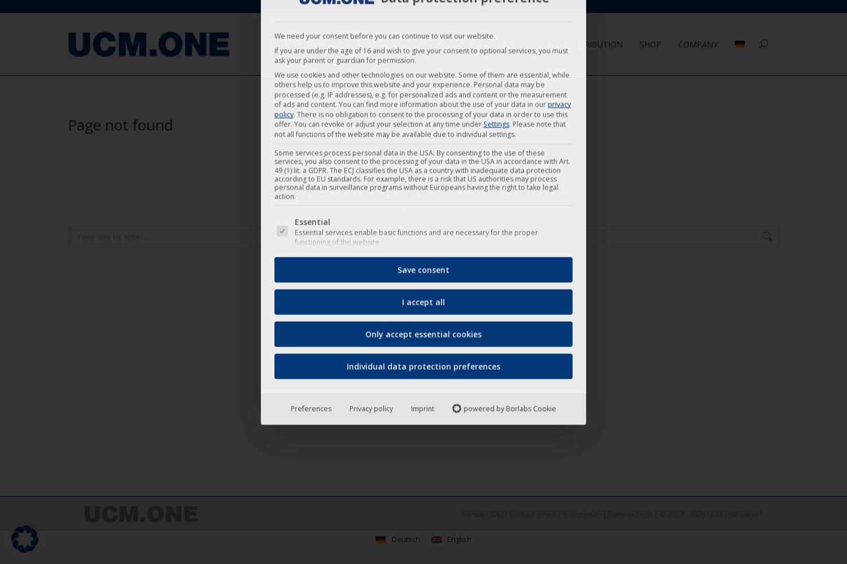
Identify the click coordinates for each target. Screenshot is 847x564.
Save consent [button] (423, 128)
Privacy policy (371, 267)
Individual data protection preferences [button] (423, 225)
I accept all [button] (423, 160)
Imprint (422, 267)
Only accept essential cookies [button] (423, 192)
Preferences (311, 267)
